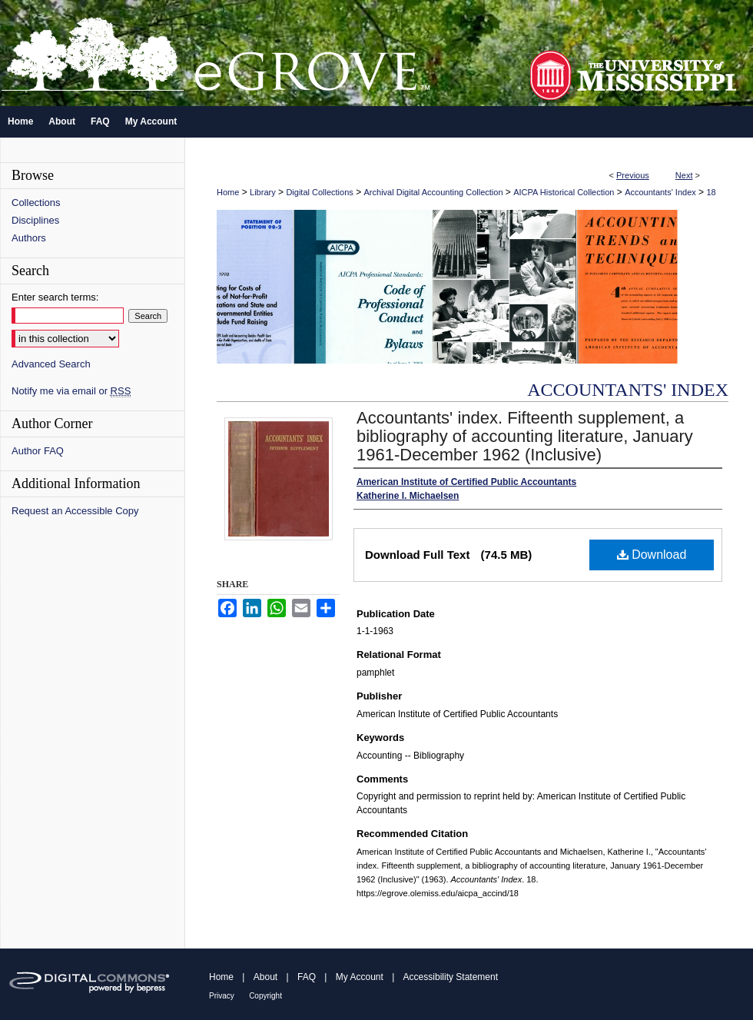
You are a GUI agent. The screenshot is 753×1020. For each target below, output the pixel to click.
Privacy (221, 996)
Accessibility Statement (450, 977)
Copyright (265, 996)
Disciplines (35, 220)
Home (228, 192)
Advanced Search (51, 364)
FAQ (306, 977)
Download (652, 554)
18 (710, 192)
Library (263, 192)
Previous (632, 175)
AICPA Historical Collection (563, 192)
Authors (29, 238)
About (265, 977)
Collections (36, 202)
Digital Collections (319, 192)
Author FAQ (38, 451)
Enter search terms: (55, 297)
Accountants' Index (660, 192)
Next (684, 175)
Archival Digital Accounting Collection (433, 192)
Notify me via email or (71, 391)
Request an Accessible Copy (75, 511)
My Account (359, 977)
